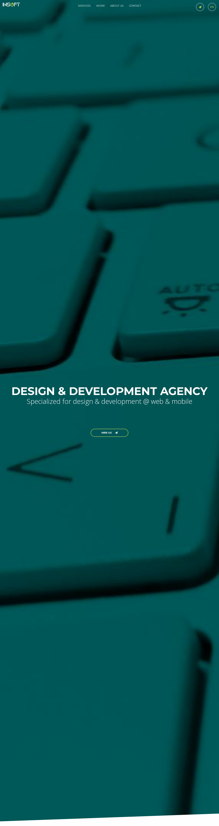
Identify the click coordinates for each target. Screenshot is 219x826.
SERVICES (84, 5)
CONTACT (135, 5)
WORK (100, 5)
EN (212, 7)
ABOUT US (117, 5)
